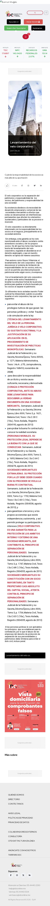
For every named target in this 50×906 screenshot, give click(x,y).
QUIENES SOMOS (16, 794)
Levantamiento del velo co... (18, 655)
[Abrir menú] (46, 13)
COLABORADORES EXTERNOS (22, 832)
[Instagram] (17, 875)
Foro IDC (14, 22)
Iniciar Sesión (33, 22)
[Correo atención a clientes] (17, 888)
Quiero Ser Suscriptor (16, 29)
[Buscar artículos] (35, 13)
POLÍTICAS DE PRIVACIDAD (20, 818)
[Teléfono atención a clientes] (24, 885)
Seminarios (37, 29)
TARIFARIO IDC (15, 855)
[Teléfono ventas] (19, 892)
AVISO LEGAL (14, 813)
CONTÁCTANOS (15, 803)
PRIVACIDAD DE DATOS (18, 822)
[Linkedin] (29, 875)
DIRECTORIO (14, 799)
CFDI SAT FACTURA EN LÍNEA (21, 841)
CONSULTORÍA (15, 836)
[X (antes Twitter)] (23, 875)
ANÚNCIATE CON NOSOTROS (22, 850)
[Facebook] (10, 875)
